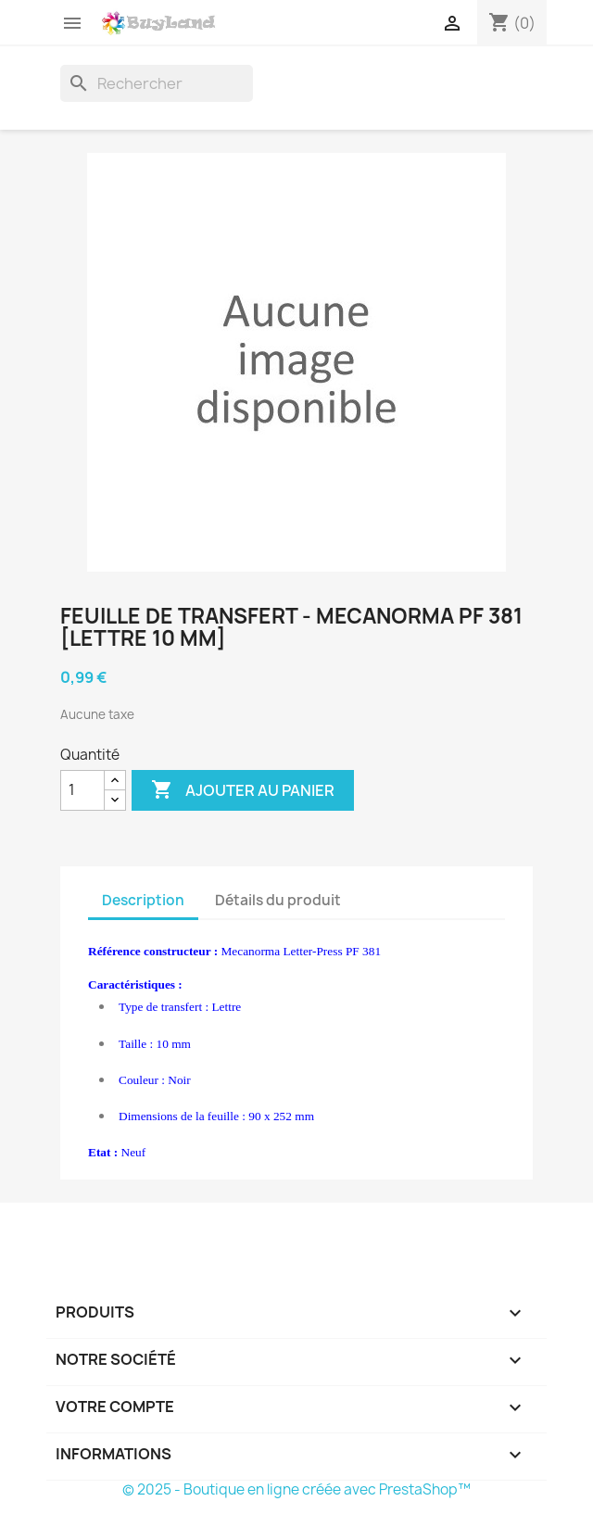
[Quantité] (82, 790)
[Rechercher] (156, 83)
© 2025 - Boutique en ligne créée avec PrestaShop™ (296, 1489)
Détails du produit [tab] (278, 900)
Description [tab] (143, 900)
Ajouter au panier (242, 790)
